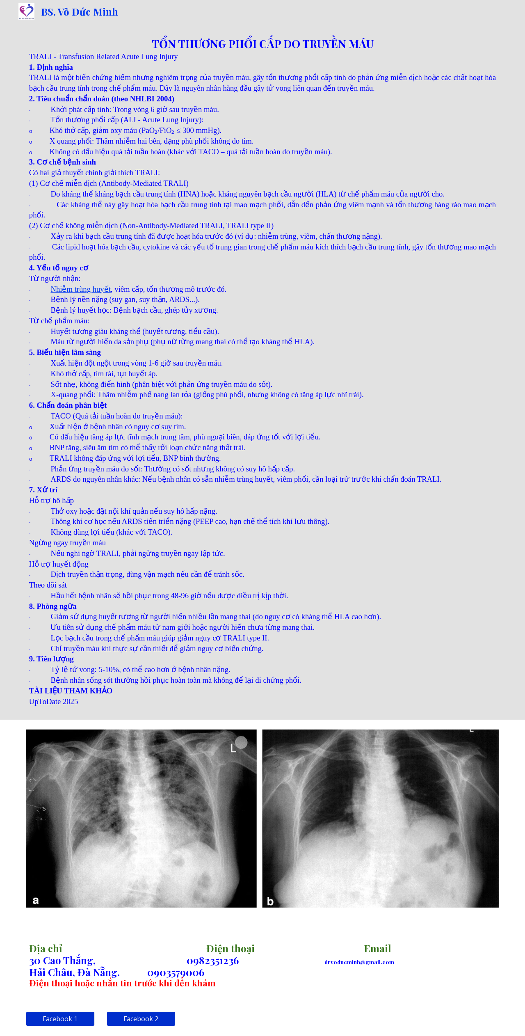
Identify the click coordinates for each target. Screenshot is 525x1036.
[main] (262, 371)
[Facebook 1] (60, 1019)
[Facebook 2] (141, 1019)
